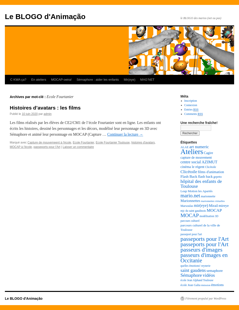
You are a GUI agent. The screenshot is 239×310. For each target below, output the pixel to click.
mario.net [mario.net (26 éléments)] (190, 196)
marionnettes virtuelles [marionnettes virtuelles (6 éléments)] (213, 201)
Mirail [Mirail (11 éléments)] (213, 206)
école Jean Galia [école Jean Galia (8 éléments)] (190, 285)
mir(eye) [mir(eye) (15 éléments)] (201, 205)
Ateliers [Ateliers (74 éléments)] (191, 151)
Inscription (190, 100)
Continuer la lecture (125, 134)
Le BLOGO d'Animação (45, 16)
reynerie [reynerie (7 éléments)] (205, 265)
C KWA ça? (18, 79)
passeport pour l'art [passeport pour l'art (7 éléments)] (191, 234)
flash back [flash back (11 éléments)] (205, 176)
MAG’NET (147, 79)
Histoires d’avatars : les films (45, 108)
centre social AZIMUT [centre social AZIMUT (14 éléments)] (198, 162)
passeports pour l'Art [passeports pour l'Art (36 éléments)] (204, 244)
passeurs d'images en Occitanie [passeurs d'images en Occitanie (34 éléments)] (204, 258)
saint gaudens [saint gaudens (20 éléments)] (193, 270)
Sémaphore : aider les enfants (98, 79)
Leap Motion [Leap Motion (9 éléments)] (188, 191)
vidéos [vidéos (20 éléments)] (209, 275)
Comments (193, 114)
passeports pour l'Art (46, 147)
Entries (191, 109)
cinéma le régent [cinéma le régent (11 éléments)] (192, 167)
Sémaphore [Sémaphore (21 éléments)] (191, 275)
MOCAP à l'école (21, 147)
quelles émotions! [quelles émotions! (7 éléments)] (190, 265)
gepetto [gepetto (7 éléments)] (217, 176)
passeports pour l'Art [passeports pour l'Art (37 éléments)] (204, 239)
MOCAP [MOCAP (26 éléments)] (189, 215)
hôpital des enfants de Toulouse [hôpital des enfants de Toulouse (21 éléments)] (201, 184)
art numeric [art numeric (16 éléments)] (199, 146)
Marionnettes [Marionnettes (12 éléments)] (190, 201)
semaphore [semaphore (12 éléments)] (215, 270)
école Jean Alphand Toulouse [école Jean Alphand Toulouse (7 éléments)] (196, 280)
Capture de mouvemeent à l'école (49, 142)
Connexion (190, 105)
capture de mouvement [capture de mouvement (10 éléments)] (196, 157)
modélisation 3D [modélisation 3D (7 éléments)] (208, 216)
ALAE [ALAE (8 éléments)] (184, 147)
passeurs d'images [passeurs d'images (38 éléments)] (201, 249)
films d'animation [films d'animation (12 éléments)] (211, 172)
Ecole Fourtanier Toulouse (113, 142)
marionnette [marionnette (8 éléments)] (208, 196)
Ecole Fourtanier (83, 142)
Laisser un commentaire (78, 147)
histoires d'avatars (143, 142)
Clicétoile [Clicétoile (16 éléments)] (188, 171)
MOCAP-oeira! (61, 79)
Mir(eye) (129, 79)
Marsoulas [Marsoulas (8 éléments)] (186, 206)
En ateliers (38, 79)
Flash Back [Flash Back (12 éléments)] (188, 176)
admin (48, 114)
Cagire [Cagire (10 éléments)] (208, 153)
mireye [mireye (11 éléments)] (224, 206)
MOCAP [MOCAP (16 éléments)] (214, 210)
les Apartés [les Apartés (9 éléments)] (205, 191)
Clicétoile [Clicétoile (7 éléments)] (210, 167)
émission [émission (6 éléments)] (205, 285)
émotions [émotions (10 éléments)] (217, 285)
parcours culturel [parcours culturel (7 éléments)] (189, 220)
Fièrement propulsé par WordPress (205, 298)
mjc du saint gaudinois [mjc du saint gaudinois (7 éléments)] (193, 210)
